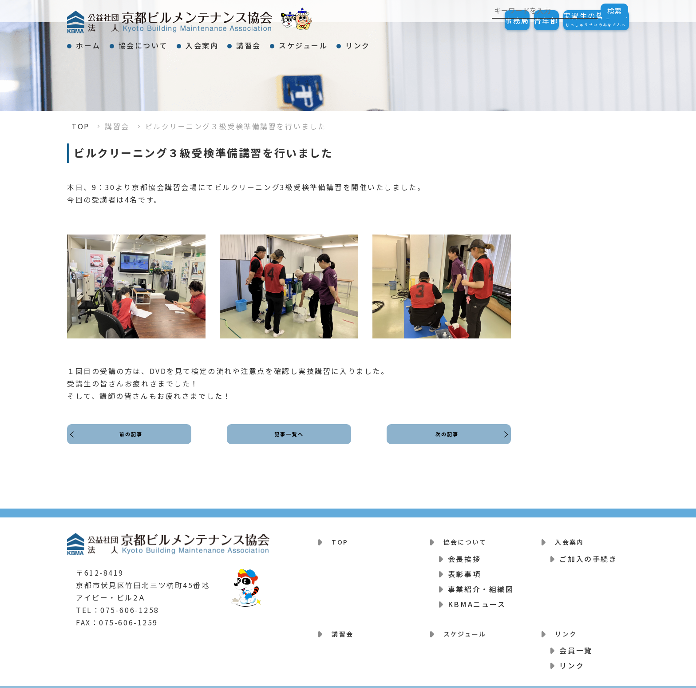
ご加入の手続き (588, 553)
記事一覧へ (289, 442)
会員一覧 (575, 639)
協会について (167, 41)
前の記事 (133, 442)
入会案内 (241, 41)
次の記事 (444, 442)
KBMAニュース (477, 598)
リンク (445, 41)
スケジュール (375, 41)
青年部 (519, 20)
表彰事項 (464, 568)
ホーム (96, 41)
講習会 (304, 41)
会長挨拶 (464, 553)
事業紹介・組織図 (481, 583)
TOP (80, 126)
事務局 (472, 20)
